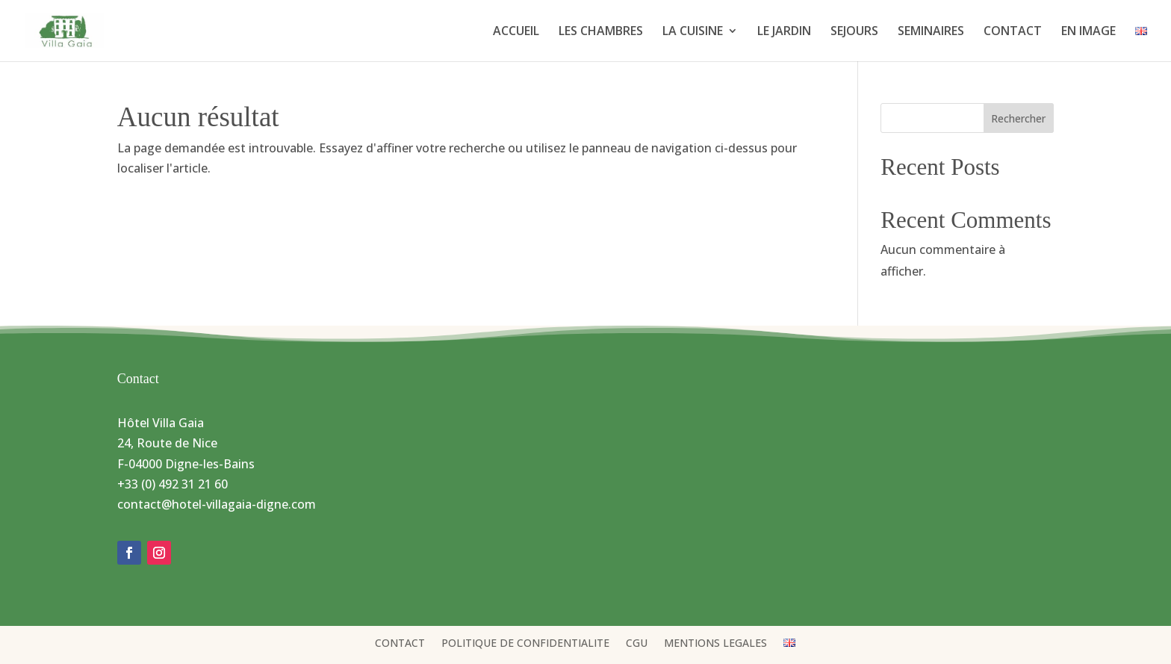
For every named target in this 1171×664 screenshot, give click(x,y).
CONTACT (1013, 32)
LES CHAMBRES (601, 32)
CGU (636, 644)
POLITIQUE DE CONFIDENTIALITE (525, 644)
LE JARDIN (784, 32)
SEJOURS (854, 32)
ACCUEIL (516, 32)
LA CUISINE (692, 32)
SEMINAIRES (931, 32)
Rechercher (1018, 118)
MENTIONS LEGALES (715, 644)
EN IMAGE (1088, 32)
